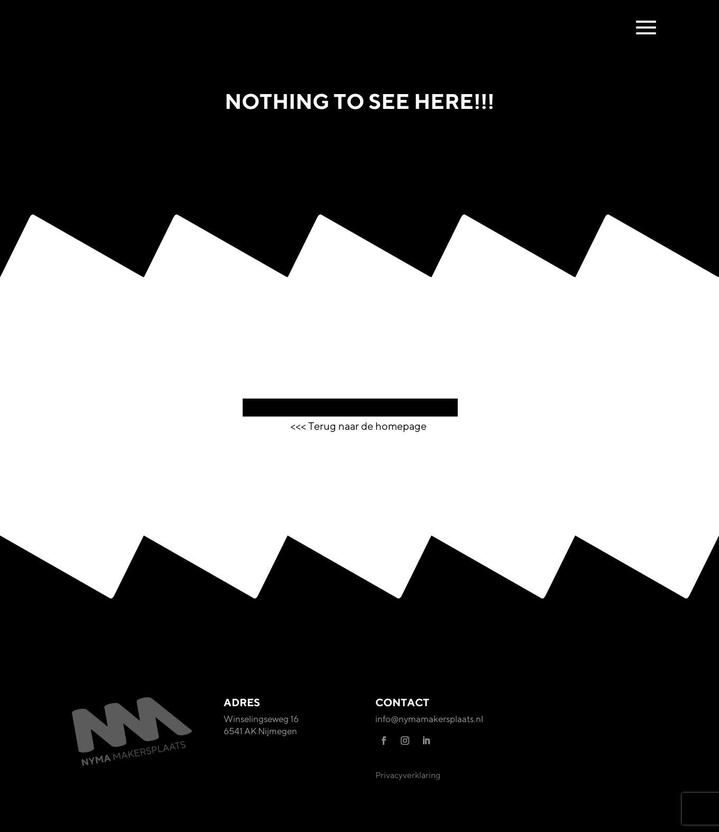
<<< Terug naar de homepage (359, 426)
